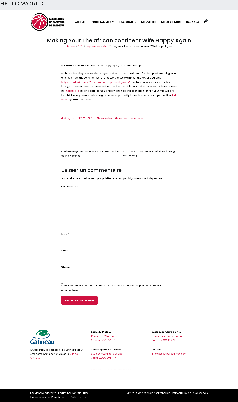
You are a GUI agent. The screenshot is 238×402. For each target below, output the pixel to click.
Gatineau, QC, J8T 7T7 (103, 357)
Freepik (55, 397)
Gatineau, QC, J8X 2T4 (164, 340)
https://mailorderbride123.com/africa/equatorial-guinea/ (95, 82)
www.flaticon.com (75, 397)
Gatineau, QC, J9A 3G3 (103, 340)
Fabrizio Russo (80, 393)
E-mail (66, 250)
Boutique (192, 22)
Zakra (52, 393)
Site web (66, 267)
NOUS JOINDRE (171, 22)
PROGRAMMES (101, 22)
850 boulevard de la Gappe (106, 353)
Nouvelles (106, 118)
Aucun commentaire (130, 118)
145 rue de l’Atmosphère (105, 336)
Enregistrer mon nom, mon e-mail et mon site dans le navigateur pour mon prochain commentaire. (111, 288)
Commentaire (69, 186)
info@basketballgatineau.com (169, 353)
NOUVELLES (148, 22)
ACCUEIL (81, 22)
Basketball (126, 22)
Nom (65, 234)
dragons (69, 118)
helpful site (72, 91)
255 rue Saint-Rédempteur (167, 336)
